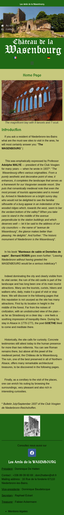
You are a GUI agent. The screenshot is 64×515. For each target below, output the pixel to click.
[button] (32, 63)
